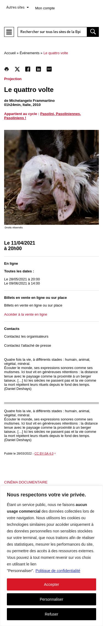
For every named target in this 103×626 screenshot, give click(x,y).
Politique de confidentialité (57, 570)
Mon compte (45, 8)
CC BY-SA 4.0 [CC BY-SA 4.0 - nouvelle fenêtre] (44, 453)
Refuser (51, 614)
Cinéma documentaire (26, 482)
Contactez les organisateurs (26, 336)
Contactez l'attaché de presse (27, 345)
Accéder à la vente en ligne (25, 314)
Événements (29, 53)
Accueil (10, 53)
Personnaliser (51, 599)
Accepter (51, 584)
